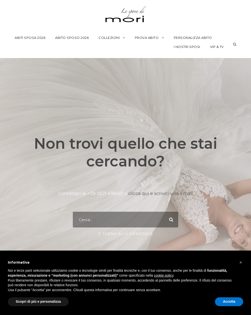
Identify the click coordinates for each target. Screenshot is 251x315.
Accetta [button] (229, 301)
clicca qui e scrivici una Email (160, 193)
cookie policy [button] (163, 275)
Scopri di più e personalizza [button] (38, 301)
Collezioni (109, 38)
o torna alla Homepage (125, 234)
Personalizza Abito (193, 38)
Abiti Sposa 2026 (30, 38)
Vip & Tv (217, 47)
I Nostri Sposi (187, 47)
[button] (241, 262)
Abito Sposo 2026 (72, 38)
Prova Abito (147, 38)
